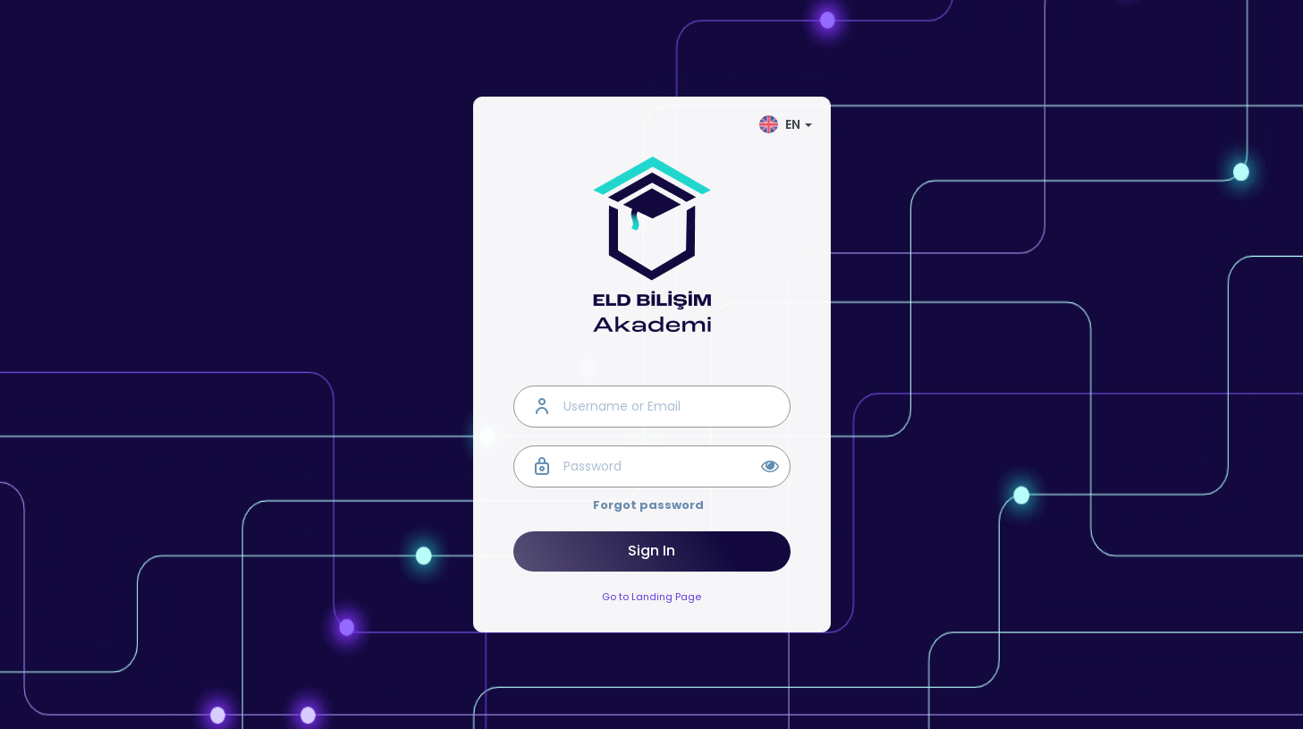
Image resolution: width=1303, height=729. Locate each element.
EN (785, 124)
